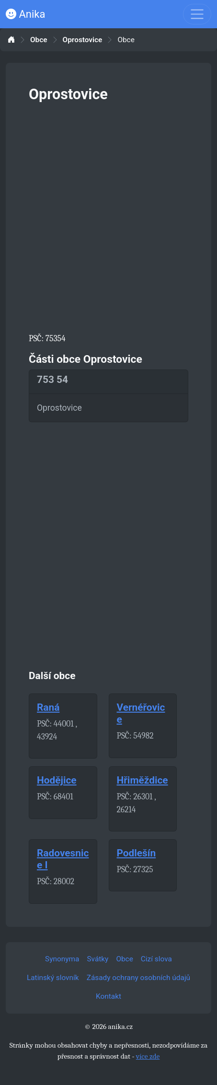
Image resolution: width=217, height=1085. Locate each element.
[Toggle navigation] (197, 14)
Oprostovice (83, 40)
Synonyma (62, 959)
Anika (25, 14)
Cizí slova (156, 959)
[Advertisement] (108, 215)
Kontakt (108, 996)
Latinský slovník (53, 977)
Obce (38, 40)
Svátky (97, 959)
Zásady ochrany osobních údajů (138, 977)
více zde (148, 1056)
